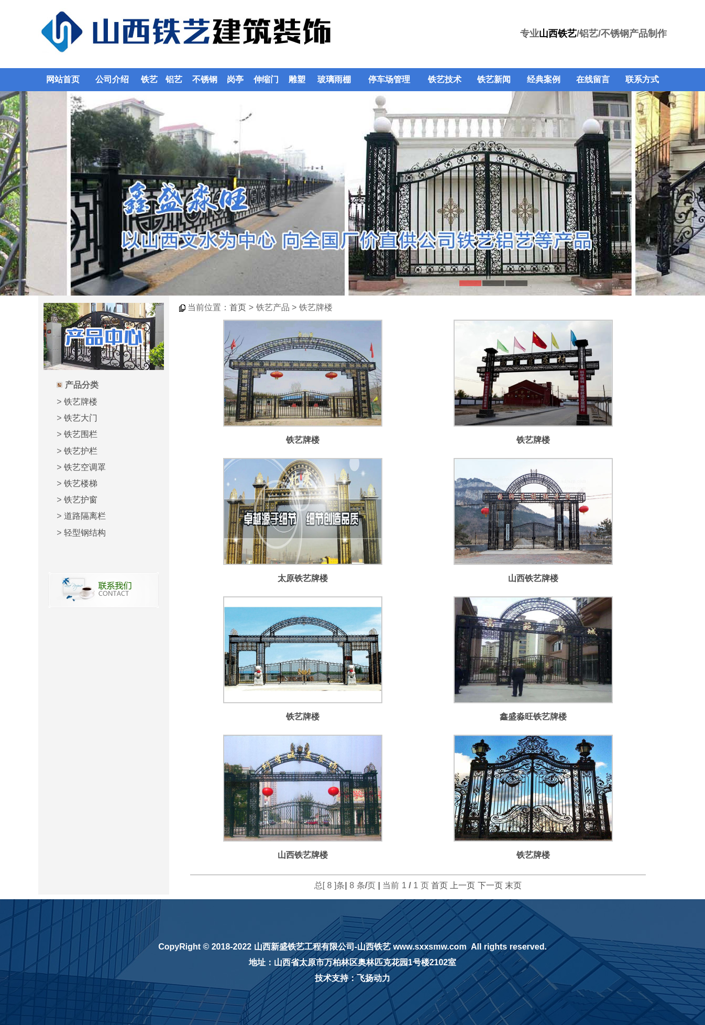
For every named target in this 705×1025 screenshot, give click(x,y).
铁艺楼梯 (80, 483)
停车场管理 (389, 79)
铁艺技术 (444, 79)
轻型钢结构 (85, 532)
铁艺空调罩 (85, 467)
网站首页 (63, 79)
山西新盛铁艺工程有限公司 (304, 946)
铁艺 (149, 79)
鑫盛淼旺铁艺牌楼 (533, 716)
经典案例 (543, 79)
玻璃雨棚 (334, 79)
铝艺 (174, 79)
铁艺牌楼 (80, 401)
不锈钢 (204, 79)
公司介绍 (112, 79)
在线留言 (593, 79)
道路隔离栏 (85, 515)
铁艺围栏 (80, 434)
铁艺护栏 (80, 450)
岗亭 (235, 79)
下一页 (490, 885)
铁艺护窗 (80, 499)
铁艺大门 (80, 417)
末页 (513, 885)
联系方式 (642, 79)
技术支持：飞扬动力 (352, 978)
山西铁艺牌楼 (533, 578)
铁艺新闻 (494, 79)
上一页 (462, 885)
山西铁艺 (558, 33)
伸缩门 (266, 79)
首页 (237, 307)
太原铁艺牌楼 (303, 578)
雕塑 (297, 79)
